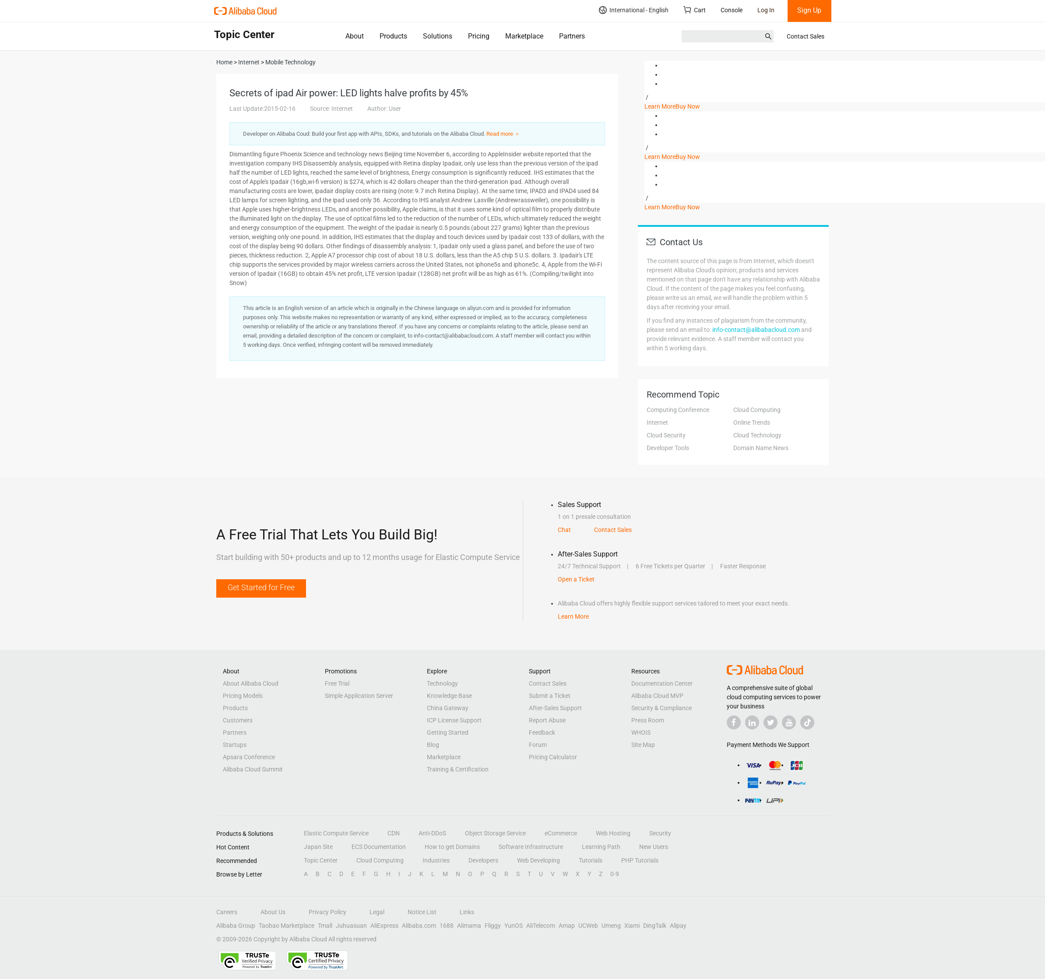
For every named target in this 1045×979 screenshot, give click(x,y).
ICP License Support (454, 720)
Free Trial (337, 683)
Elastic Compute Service (336, 833)
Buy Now (688, 106)
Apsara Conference (249, 757)
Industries (436, 860)
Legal (376, 912)
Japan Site (318, 846)
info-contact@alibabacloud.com (756, 329)
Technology (442, 683)
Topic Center (321, 860)
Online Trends (751, 422)
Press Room (647, 720)
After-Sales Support (555, 707)
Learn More (660, 106)
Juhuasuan (351, 925)
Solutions (437, 36)
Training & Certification (458, 769)
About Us (272, 912)
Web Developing (538, 860)
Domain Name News (760, 447)
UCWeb (588, 925)
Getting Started (447, 732)
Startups (234, 744)
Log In (765, 10)
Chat (564, 529)
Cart (694, 10)
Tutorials (590, 860)
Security (660, 833)
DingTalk (654, 925)
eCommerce (561, 833)
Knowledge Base (449, 695)
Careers (226, 912)
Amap (567, 925)
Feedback (542, 732)
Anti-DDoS (432, 833)
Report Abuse (547, 720)
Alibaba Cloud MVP (657, 695)
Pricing (478, 36)
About (354, 36)
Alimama (469, 925)
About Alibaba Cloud (250, 683)
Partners (572, 36)
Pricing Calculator (553, 757)
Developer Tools (668, 447)
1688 (447, 925)
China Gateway (447, 707)
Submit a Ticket (549, 695)
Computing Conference (678, 409)
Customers (238, 720)
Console (731, 10)
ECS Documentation (379, 846)
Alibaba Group (235, 925)
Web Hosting (613, 833)
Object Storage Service (495, 833)
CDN (393, 833)
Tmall (325, 925)
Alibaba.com (419, 925)
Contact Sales (805, 36)
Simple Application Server (359, 695)
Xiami (632, 925)
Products (393, 36)
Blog (433, 744)
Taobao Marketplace (286, 925)
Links (467, 912)
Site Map (643, 744)
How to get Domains (452, 846)
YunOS (513, 925)
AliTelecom (540, 925)
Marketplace (524, 36)
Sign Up (809, 10)
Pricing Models (243, 695)
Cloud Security (666, 435)
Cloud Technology (757, 435)
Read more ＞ (503, 133)
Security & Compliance (661, 707)
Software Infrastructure (531, 846)
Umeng (611, 925)
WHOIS (641, 732)
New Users (653, 846)
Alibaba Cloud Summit (253, 769)
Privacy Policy (327, 912)
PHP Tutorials (639, 860)
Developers (483, 860)
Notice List (422, 912)
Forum (538, 744)
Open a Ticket (576, 579)
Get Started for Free (261, 587)
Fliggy (493, 925)
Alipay (678, 925)
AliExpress (384, 925)
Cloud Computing (757, 409)
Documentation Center (662, 683)
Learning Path (601, 846)
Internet (657, 422)
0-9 (614, 873)
